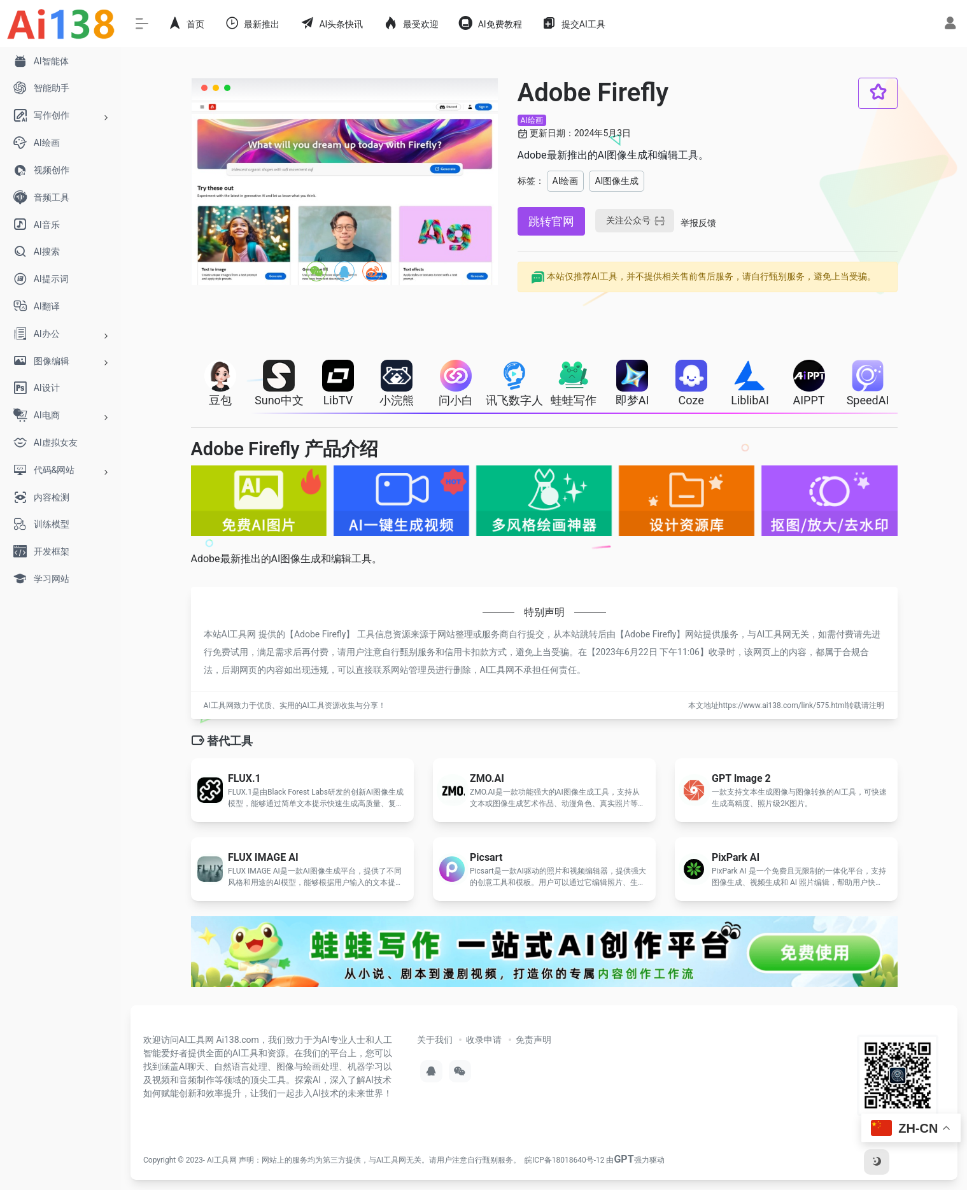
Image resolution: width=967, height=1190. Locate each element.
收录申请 (484, 1040)
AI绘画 (532, 120)
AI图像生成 (617, 181)
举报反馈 (698, 223)
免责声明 (533, 1040)
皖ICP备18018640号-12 (564, 1160)
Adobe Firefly (320, 634)
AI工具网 (222, 1160)
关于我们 (435, 1040)
